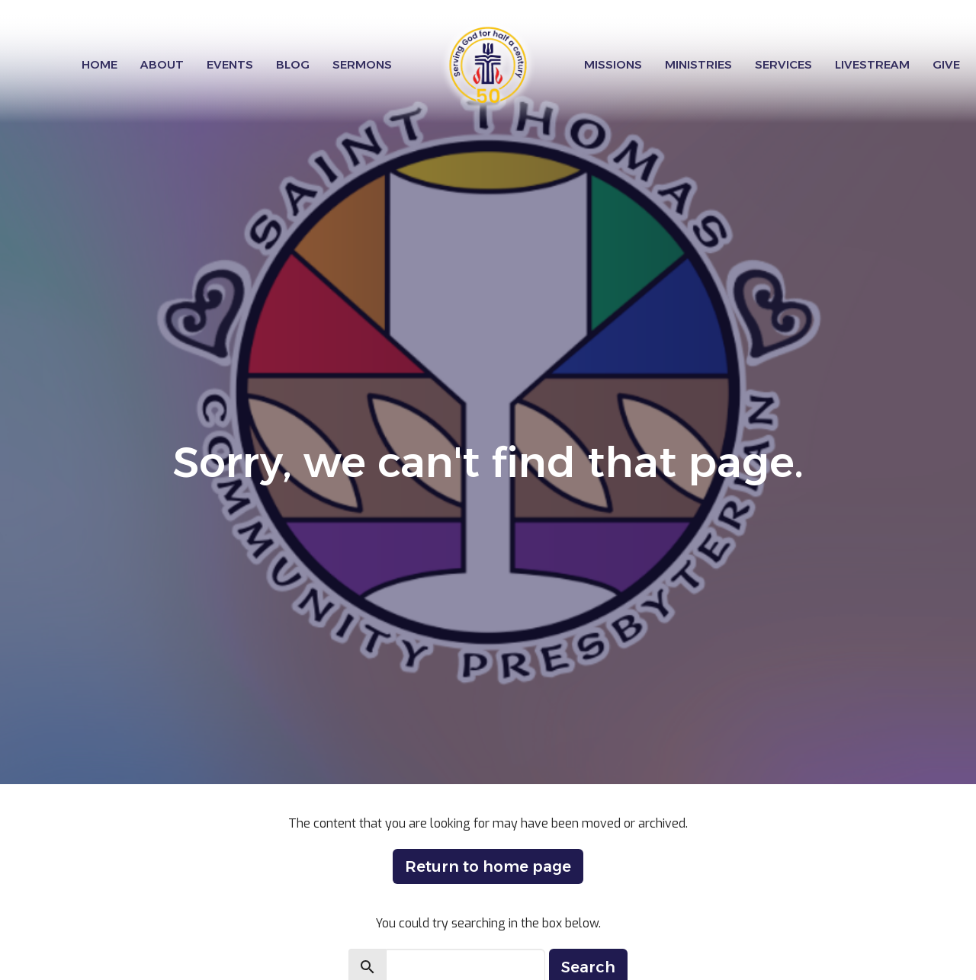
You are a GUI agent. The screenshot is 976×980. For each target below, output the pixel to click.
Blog (293, 64)
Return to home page (488, 866)
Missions (613, 64)
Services (783, 64)
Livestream (872, 64)
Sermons (362, 64)
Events (230, 64)
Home (99, 64)
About (162, 64)
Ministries (698, 64)
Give (946, 64)
